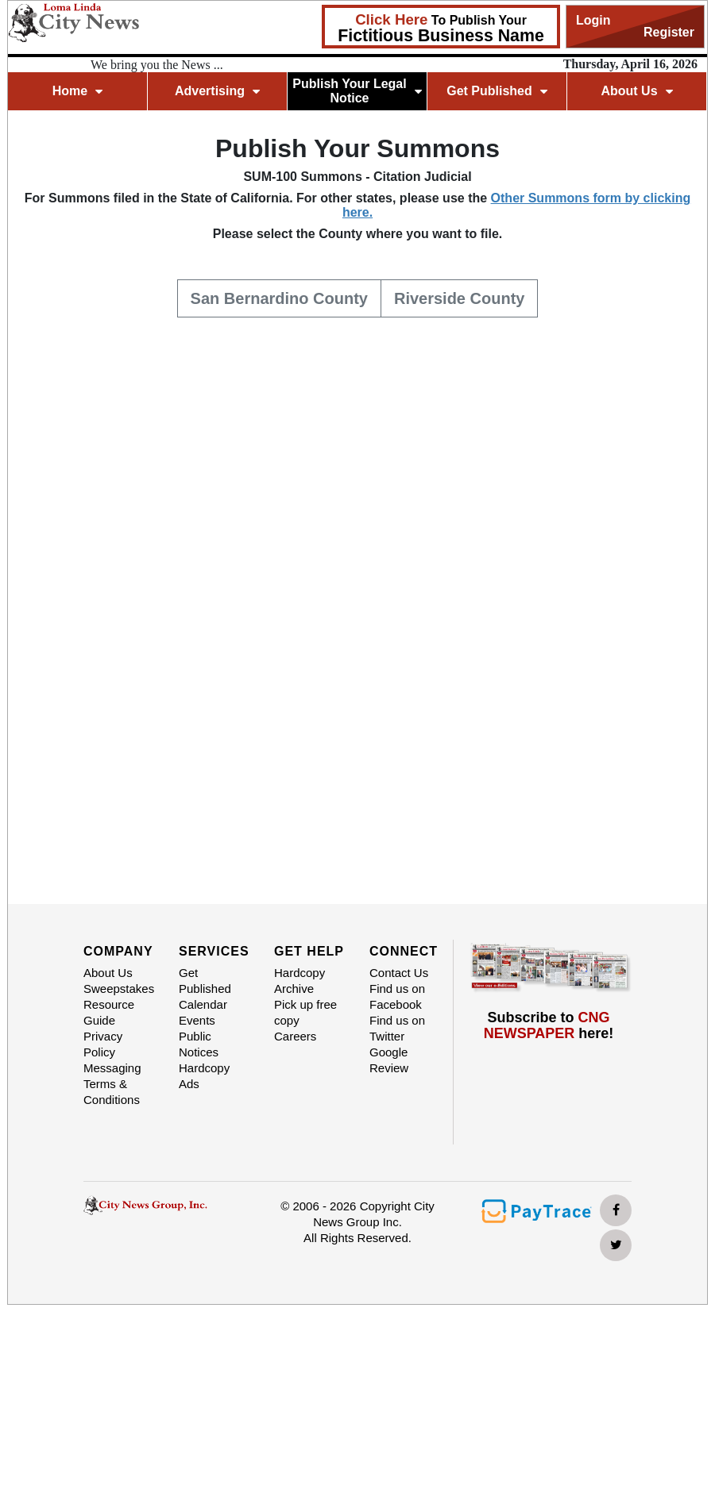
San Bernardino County (279, 297)
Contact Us (398, 972)
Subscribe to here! (549, 1026)
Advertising (217, 91)
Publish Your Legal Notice (357, 91)
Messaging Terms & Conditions (112, 1083)
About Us (636, 91)
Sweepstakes (118, 988)
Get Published (496, 91)
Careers (295, 1036)
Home (77, 91)
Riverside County (459, 297)
